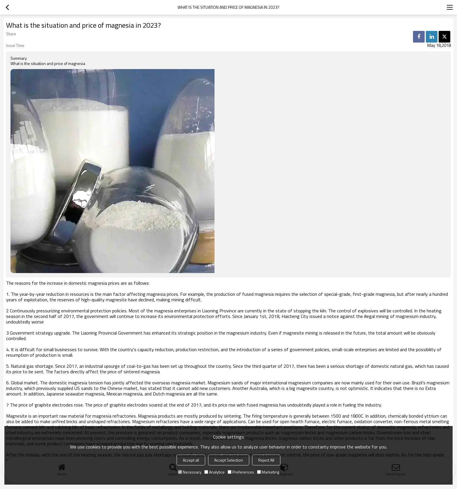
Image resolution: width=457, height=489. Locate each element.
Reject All (266, 460)
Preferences (241, 472)
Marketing (268, 472)
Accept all (191, 460)
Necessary (189, 472)
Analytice (214, 472)
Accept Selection (228, 460)
